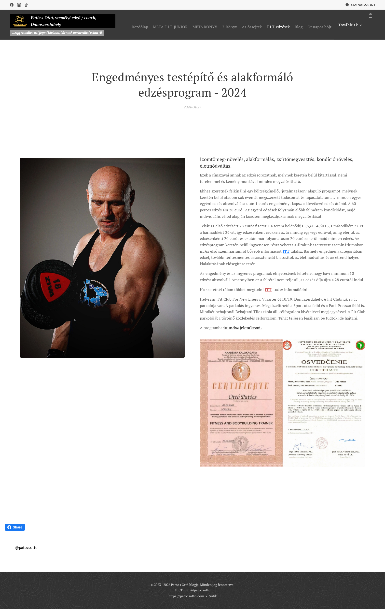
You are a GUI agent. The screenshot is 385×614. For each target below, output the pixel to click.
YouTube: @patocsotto (192, 590)
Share (14, 527)
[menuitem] (167, 25)
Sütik (213, 596)
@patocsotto (26, 547)
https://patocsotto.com (186, 596)
